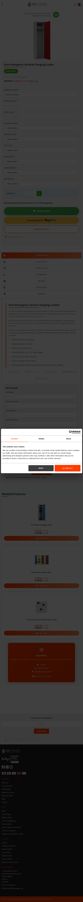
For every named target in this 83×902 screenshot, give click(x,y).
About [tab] (68, 439)
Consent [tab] (14, 439)
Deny (41, 468)
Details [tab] (41, 439)
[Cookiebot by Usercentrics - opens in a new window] (70, 432)
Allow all (67, 468)
